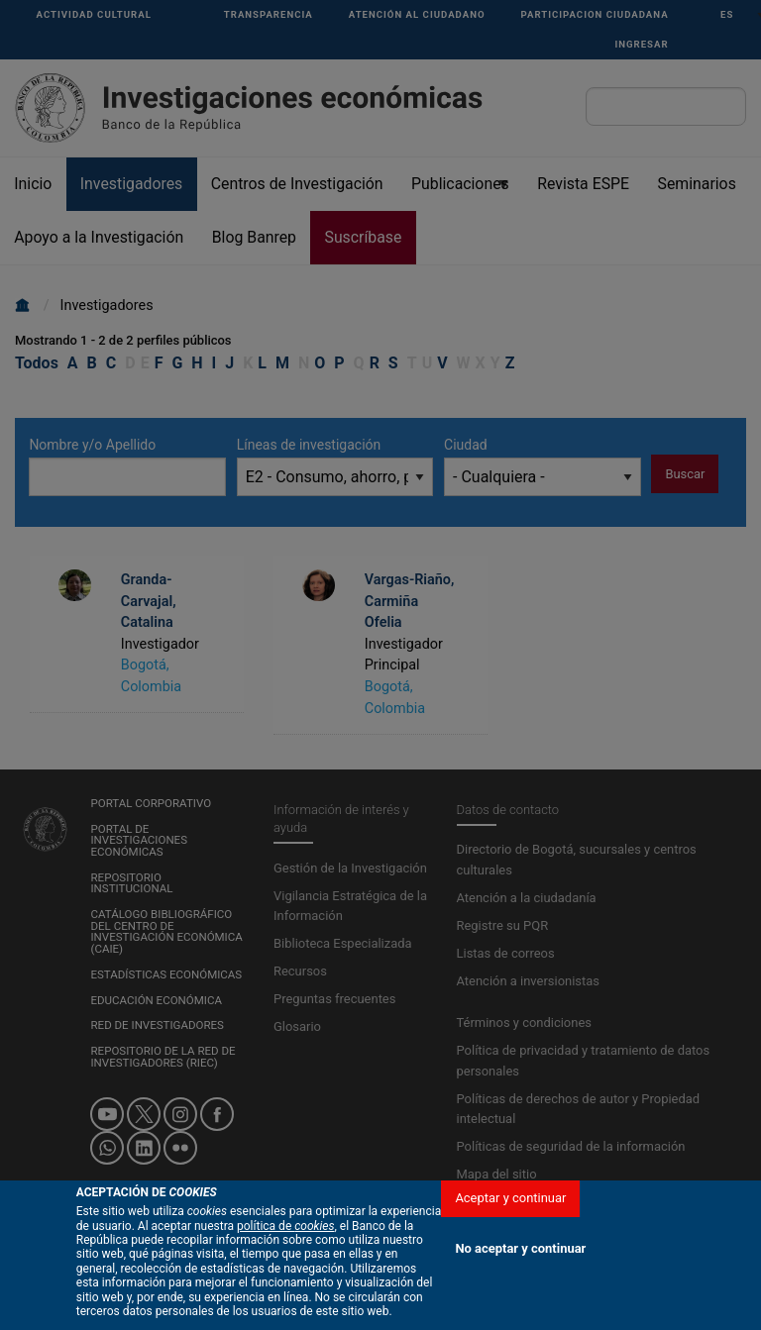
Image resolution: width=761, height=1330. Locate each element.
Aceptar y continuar (510, 1197)
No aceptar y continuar (520, 1248)
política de (286, 1226)
